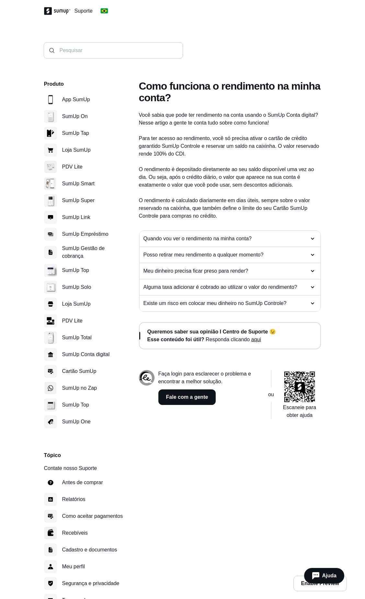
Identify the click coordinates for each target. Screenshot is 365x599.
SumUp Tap (75, 133)
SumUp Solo (76, 287)
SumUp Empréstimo (85, 234)
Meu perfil (73, 566)
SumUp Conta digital (86, 354)
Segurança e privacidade (91, 583)
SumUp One (76, 421)
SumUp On (75, 116)
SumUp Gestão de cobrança (83, 252)
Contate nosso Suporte (70, 468)
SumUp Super (78, 200)
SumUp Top (75, 270)
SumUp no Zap (79, 388)
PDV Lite (72, 166)
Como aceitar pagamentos (92, 516)
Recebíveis (75, 533)
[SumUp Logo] (59, 11)
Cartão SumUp (79, 371)
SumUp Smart (78, 183)
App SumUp (76, 99)
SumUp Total (77, 337)
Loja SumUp (76, 150)
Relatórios (74, 499)
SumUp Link (76, 217)
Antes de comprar (82, 482)
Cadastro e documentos (89, 549)
